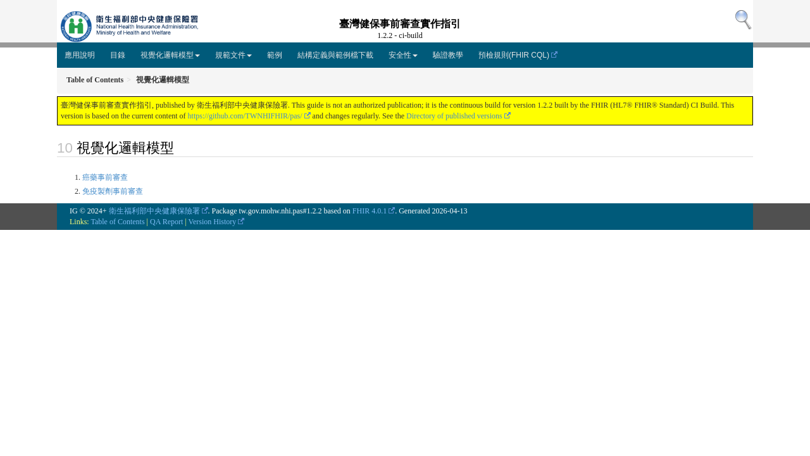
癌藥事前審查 (105, 177)
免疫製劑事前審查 (112, 191)
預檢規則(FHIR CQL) (513, 55)
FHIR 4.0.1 (369, 210)
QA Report (166, 221)
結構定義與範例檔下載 (335, 55)
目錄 (117, 55)
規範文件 (233, 55)
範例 (274, 55)
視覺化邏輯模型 (170, 55)
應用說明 (80, 55)
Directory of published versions (454, 115)
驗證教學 (448, 55)
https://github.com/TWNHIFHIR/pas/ (245, 115)
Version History (213, 221)
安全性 (403, 55)
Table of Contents (117, 221)
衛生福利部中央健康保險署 (154, 210)
